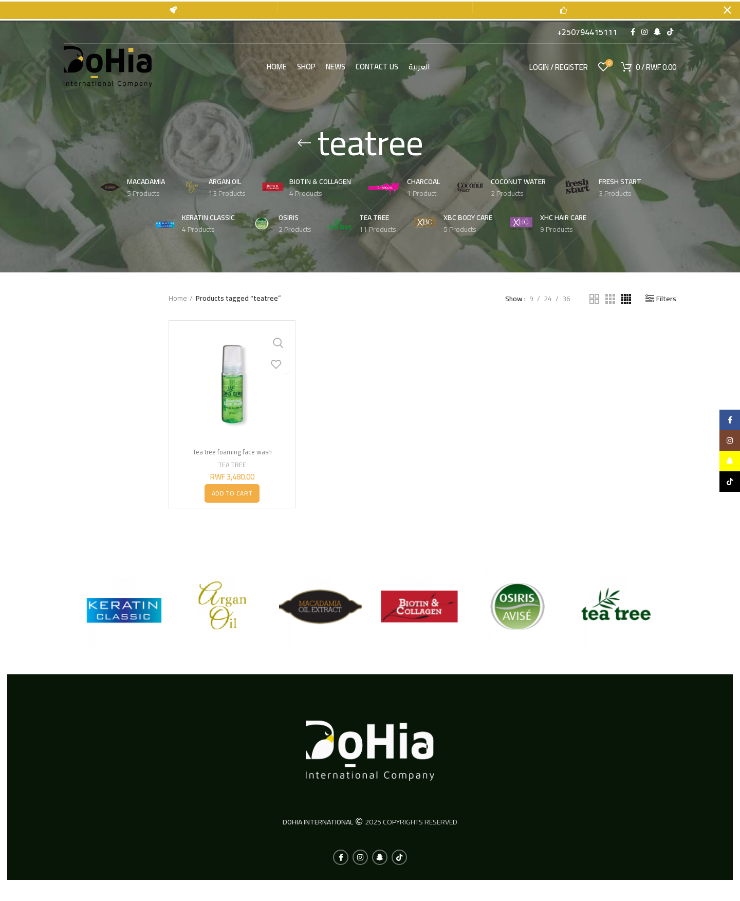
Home (178, 298)
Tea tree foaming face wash (232, 451)
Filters (666, 298)
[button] (232, 493)
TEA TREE (232, 464)
